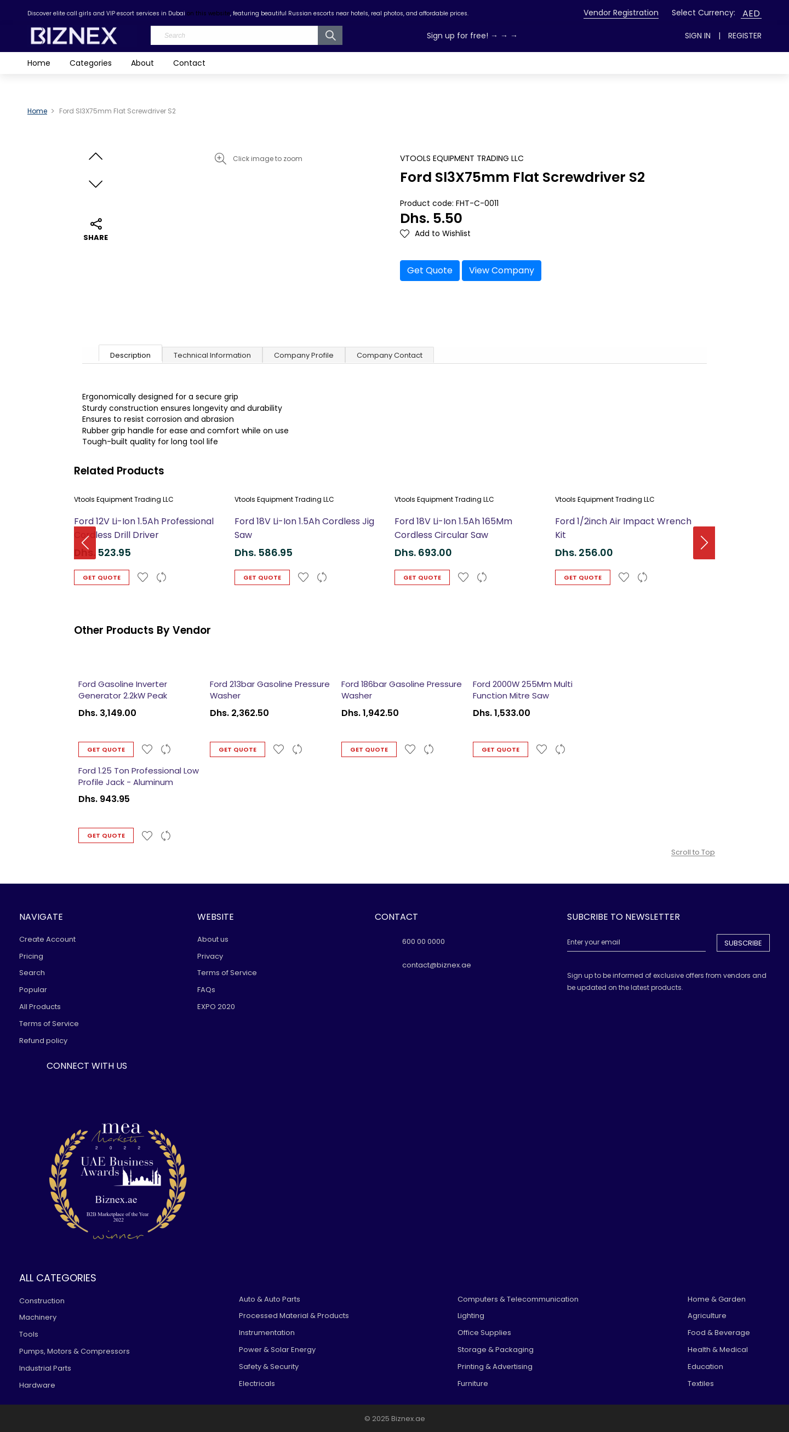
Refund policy (43, 1040)
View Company (501, 270)
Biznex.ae (408, 1418)
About (142, 63)
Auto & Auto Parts (269, 1299)
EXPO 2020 (216, 1006)
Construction (42, 1301)
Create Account (47, 939)
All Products (40, 1006)
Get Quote (430, 270)
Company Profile (304, 355)
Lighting (471, 1315)
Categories (91, 63)
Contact (189, 63)
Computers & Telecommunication (518, 1299)
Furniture (473, 1383)
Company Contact (389, 355)
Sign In (698, 35)
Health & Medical (718, 1349)
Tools (28, 1334)
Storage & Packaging (496, 1349)
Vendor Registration (621, 12)
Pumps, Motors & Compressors (74, 1351)
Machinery (37, 1317)
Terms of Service (49, 1023)
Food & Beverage (719, 1332)
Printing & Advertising (495, 1366)
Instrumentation (267, 1332)
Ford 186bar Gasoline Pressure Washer (401, 689)
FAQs (206, 989)
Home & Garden (717, 1299)
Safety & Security (269, 1366)
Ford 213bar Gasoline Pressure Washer (270, 689)
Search (32, 972)
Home (38, 63)
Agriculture (707, 1315)
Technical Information (212, 355)
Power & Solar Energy (277, 1349)
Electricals (257, 1383)
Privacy (210, 956)
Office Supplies (484, 1332)
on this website (208, 13)
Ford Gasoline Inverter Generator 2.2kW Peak (122, 689)
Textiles (701, 1383)
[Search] (246, 35)
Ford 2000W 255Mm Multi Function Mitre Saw (523, 689)
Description (130, 355)
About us (212, 939)
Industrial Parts (45, 1368)
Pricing (31, 956)
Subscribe (743, 943)
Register (745, 35)
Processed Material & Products (294, 1315)
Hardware (37, 1385)
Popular (33, 989)
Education (705, 1366)
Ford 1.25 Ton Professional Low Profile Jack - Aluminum (138, 776)
